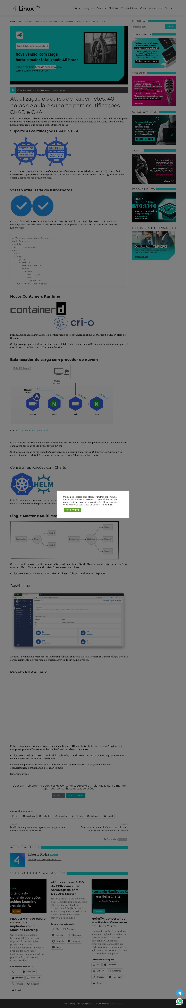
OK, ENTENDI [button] (72, 510)
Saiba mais (107, 504)
